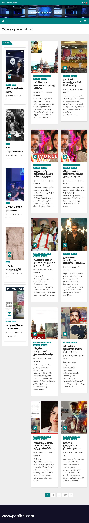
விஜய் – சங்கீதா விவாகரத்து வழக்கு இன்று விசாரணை (73, 174)
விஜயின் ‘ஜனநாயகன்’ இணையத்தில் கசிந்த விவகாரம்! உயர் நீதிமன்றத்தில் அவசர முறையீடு (43, 355)
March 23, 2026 (71, 453)
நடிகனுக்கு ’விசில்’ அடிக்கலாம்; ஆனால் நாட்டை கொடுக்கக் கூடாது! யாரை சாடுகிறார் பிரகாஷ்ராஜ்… (44, 267)
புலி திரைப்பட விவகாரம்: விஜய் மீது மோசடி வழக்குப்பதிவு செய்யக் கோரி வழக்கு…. (44, 89)
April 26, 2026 (13, 214)
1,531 (65, 495)
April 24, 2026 (13, 273)
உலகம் (14, 84)
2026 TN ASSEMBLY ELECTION (42, 76)
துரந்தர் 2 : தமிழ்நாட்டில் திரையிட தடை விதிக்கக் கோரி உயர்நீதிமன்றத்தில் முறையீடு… (72, 449)
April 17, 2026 (41, 270)
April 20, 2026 (41, 181)
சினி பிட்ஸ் (37, 78)
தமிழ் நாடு (44, 78)
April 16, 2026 (70, 267)
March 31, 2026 (71, 356)
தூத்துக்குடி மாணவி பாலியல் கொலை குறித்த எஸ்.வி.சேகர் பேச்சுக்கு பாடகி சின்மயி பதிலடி (43, 448)
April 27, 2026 (13, 155)
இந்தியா (8, 84)
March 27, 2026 (42, 453)
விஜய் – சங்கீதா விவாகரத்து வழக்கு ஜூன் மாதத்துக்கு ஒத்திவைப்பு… (43, 175)
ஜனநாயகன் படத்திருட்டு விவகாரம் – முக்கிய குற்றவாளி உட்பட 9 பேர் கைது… (73, 263)
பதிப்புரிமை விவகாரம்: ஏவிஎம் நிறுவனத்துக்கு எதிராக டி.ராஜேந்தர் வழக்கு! (73, 351)
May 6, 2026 (40, 92)
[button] (81, 21)
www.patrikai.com (44, 12)
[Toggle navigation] (85, 21)
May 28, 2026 (13, 96)
